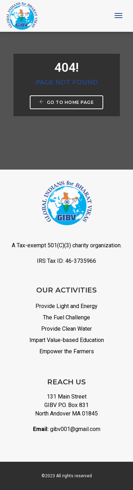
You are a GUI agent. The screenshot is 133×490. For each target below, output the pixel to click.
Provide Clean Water (66, 328)
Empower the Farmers (66, 351)
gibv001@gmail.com (75, 429)
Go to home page (66, 102)
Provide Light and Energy (66, 306)
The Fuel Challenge (66, 317)
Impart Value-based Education (66, 340)
